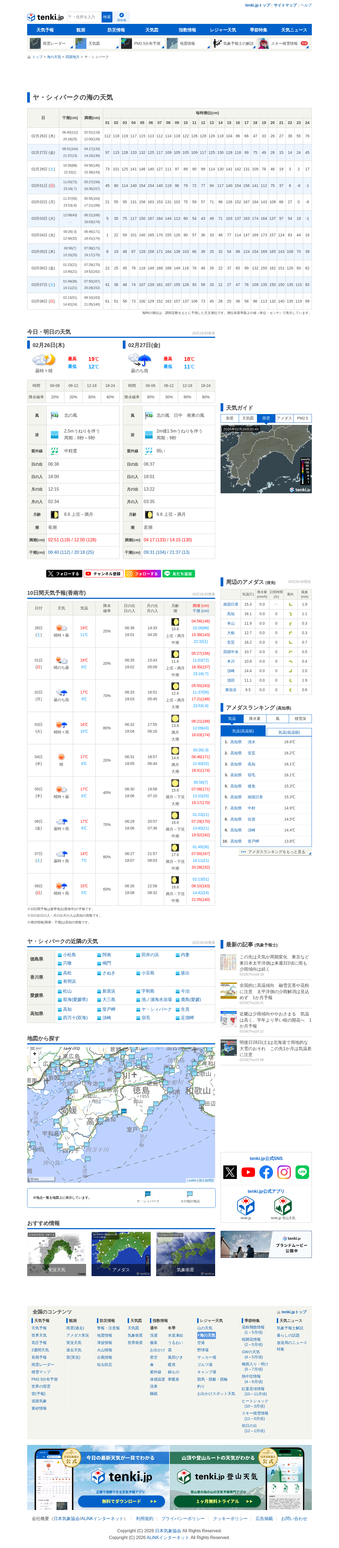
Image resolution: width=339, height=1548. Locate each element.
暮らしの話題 (288, 1335)
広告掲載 (264, 1518)
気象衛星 (135, 1335)
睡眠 (154, 1393)
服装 (154, 1342)
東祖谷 (231, 690)
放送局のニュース (292, 1342)
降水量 (254, 718)
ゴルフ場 (204, 1364)
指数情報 (187, 30)
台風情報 (104, 1357)
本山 (231, 623)
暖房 (171, 1364)
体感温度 (157, 1379)
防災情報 (116, 30)
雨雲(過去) (75, 1328)
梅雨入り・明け (257, 1367)
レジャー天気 (223, 30)
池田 (231, 680)
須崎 (231, 671)
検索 (107, 17)
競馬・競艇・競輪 (212, 1379)
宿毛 (251, 775)
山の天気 (204, 1328)
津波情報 (104, 1342)
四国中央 (230, 652)
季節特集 (258, 30)
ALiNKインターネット (102, 1518)
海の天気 (207, 1335)
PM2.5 (302, 418)
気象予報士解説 (290, 1328)
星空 (154, 1357)
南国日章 (230, 604)
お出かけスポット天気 (216, 1393)
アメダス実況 (77, 1335)
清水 (251, 742)
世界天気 (39, 1335)
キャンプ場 (206, 1372)
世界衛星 (135, 1342)
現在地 (121, 20)
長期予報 (39, 1357)
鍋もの (173, 1372)
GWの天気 (257, 1355)
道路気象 (39, 1401)
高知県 (236, 742)
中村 (251, 808)
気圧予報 (39, 1342)
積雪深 (300, 718)
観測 (80, 30)
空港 (201, 1342)
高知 (231, 614)
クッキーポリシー (230, 1518)
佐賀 (251, 819)
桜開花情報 (257, 1342)
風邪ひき (175, 1357)
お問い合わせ (294, 1518)
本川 (231, 661)
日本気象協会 (67, 1518)
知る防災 (104, 1364)
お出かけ (157, 1350)
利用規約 (144, 1518)
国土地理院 (206, 1180)
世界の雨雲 (41, 1386)
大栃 (231, 633)
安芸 (231, 642)
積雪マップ (41, 1372)
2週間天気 (40, 1350)
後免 (251, 786)
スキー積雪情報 (257, 1416)
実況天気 (73, 1342)
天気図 (151, 30)
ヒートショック (257, 1404)
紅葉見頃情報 (257, 1392)
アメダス (284, 418)
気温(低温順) (289, 732)
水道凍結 (175, 1335)
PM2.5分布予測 (45, 1379)
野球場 (203, 1350)
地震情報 (104, 1335)
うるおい (175, 1342)
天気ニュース (294, 30)
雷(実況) (73, 1357)
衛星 (230, 418)
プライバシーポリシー (183, 1518)
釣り (201, 1386)
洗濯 (154, 1335)
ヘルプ (306, 5)
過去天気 (73, 1350)
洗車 (154, 1386)
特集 (280, 1349)
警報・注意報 (108, 1328)
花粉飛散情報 (257, 1330)
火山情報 (104, 1350)
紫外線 (155, 1372)
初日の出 (257, 1428)
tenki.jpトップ (257, 5)
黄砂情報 (39, 1408)
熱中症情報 (257, 1379)
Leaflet (191, 1180)
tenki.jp (46, 18)
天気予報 (45, 30)
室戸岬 (253, 841)
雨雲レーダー (43, 1364)
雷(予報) (38, 1393)
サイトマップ (285, 5)
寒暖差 (173, 1379)
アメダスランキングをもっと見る (276, 852)
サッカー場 (206, 1357)
